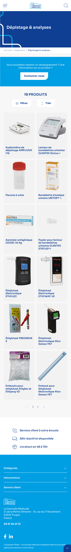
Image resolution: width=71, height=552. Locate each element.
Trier (46, 103)
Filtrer (22, 103)
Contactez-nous (34, 75)
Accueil (8, 50)
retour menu (67, 548)
